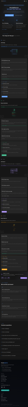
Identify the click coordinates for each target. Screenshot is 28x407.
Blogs (2, 396)
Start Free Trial (4, 97)
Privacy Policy (3, 399)
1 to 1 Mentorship (4, 379)
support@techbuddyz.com (5, 385)
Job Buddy (2, 375)
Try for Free (4, 155)
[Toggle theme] (24, 1)
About (2, 394)
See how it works (18, 15)
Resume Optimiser (4, 376)
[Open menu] (26, 1)
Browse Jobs (4, 212)
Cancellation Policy (4, 400)
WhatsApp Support (5, 390)
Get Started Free (9, 15)
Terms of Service (3, 397)
